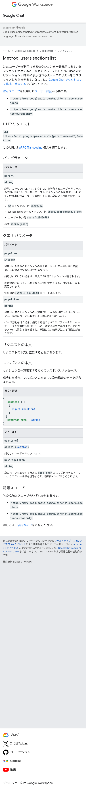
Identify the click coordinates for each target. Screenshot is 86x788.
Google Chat (13, 15)
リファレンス (65, 50)
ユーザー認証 (43, 91)
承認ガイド (24, 525)
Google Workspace (25, 50)
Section (29, 409)
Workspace (35, 4)
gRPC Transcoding (30, 147)
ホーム (6, 50)
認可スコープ (11, 91)
